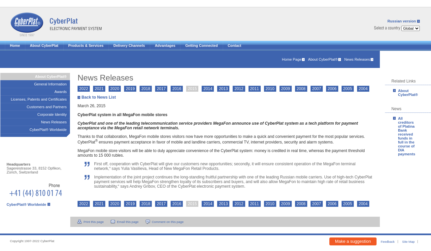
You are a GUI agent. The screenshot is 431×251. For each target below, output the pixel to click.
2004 (363, 88)
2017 (161, 88)
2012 (238, 88)
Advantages (165, 45)
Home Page (291, 59)
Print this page (93, 222)
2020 (114, 88)
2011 (254, 88)
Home (15, 45)
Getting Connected (201, 45)
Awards (60, 92)
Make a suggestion (353, 241)
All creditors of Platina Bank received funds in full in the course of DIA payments (406, 136)
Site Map (408, 241)
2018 (145, 88)
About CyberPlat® (323, 59)
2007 (316, 88)
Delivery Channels (129, 45)
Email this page (128, 222)
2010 (270, 88)
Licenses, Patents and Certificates (39, 99)
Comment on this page (168, 222)
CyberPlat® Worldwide (48, 130)
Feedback (388, 241)
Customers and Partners (47, 107)
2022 (83, 88)
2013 (223, 88)
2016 (176, 88)
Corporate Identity (52, 114)
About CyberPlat (44, 45)
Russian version (401, 21)
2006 (332, 88)
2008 (301, 88)
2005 (347, 88)
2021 (99, 88)
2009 (285, 88)
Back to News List (99, 97)
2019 (130, 88)
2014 (207, 88)
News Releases (357, 59)
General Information (50, 84)
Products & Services (86, 45)
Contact (234, 45)
